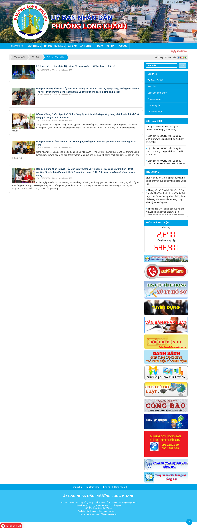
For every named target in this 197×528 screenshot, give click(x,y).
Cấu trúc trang (92, 487)
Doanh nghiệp (105, 46)
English (179, 2)
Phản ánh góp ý (155, 99)
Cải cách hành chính (80, 46)
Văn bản (152, 86)
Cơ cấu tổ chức (155, 111)
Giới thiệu (33, 46)
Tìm (182, 65)
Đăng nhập (119, 487)
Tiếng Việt (168, 2)
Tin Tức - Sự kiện (156, 80)
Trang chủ (17, 46)
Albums (123, 46)
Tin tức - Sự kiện (53, 46)
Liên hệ (106, 487)
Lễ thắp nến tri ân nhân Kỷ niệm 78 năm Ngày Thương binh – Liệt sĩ (75, 66)
